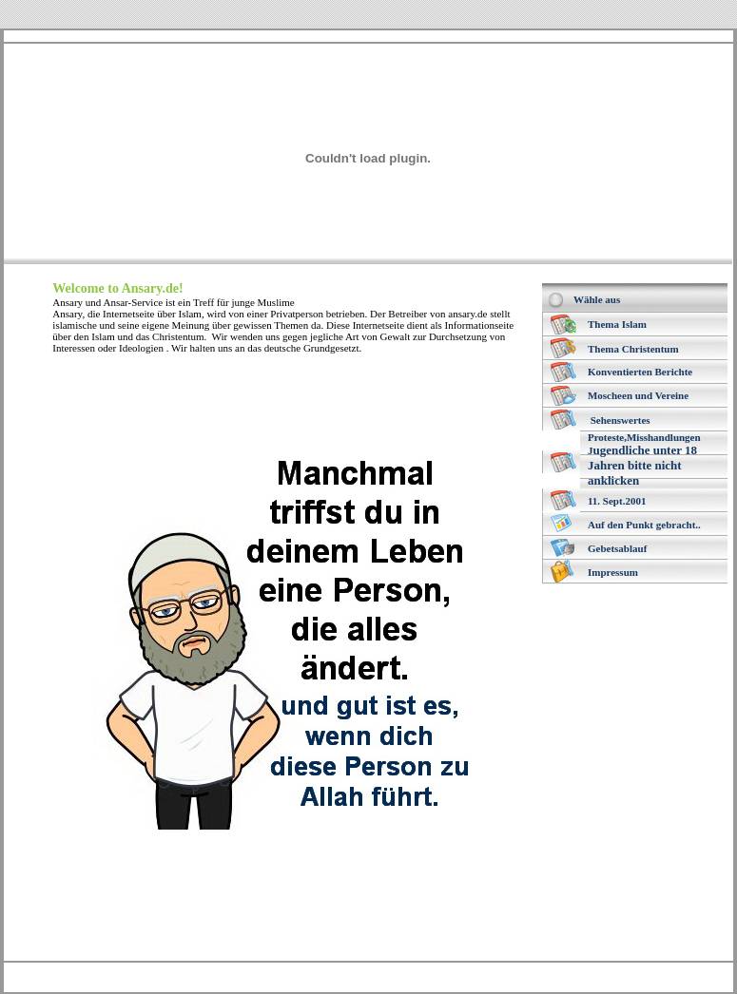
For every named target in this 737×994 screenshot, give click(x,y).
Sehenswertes (620, 420)
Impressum (613, 572)
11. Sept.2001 (617, 501)
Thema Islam (617, 324)
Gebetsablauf (617, 548)
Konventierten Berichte (640, 371)
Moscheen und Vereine (638, 395)
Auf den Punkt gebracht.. (644, 524)
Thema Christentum (633, 348)
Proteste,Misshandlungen (644, 437)
